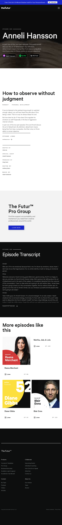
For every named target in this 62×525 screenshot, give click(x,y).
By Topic (3, 482)
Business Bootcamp (6, 468)
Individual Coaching (30, 466)
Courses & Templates (7, 463)
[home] (6, 8)
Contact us (28, 473)
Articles (3, 490)
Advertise (27, 471)
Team (26, 485)
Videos (3, 488)
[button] (59, 8)
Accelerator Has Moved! (8, 473)
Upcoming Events (30, 463)
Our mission (28, 482)
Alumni (27, 488)
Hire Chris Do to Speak (31, 468)
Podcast (3, 485)
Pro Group (4, 466)
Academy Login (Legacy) (8, 471)
